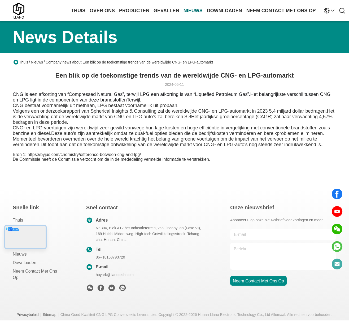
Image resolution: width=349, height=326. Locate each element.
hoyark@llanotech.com (115, 275)
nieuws (193, 10)
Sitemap (49, 314)
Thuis (78, 10)
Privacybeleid (28, 314)
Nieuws (37, 62)
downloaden (224, 10)
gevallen (166, 10)
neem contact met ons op (281, 10)
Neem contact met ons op (35, 274)
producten (134, 10)
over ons (102, 10)
